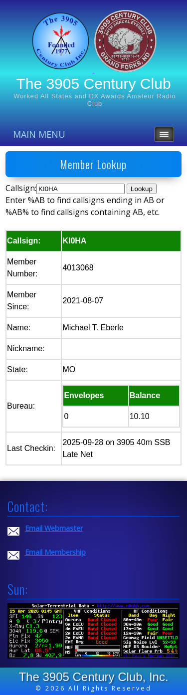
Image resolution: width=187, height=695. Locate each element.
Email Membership (55, 552)
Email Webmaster (54, 528)
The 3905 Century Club (93, 83)
